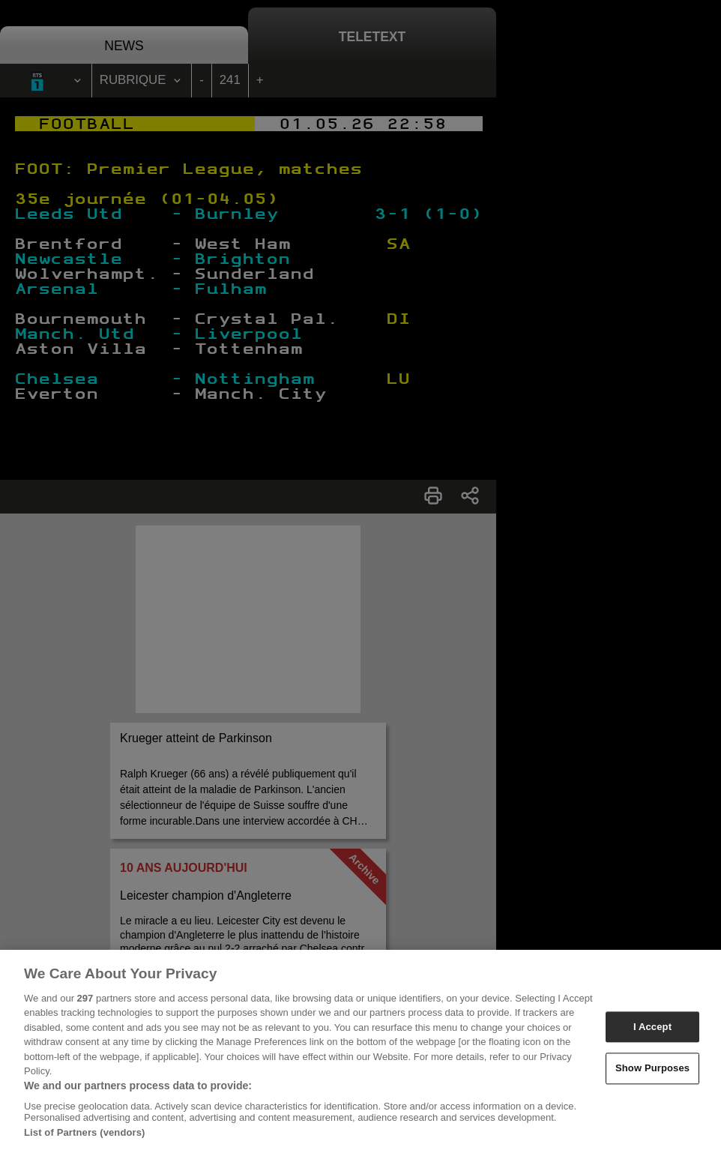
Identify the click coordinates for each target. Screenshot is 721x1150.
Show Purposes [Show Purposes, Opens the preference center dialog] (652, 1073)
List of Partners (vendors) (84, 1137)
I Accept (652, 1031)
